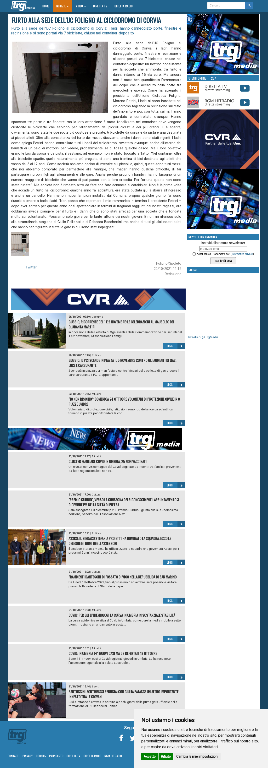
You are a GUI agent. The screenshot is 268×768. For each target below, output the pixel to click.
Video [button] (81, 6)
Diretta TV (100, 6)
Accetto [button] (150, 756)
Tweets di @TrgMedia (202, 337)
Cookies (41, 755)
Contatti (13, 755)
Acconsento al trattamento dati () (225, 254)
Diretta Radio (123, 6)
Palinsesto (56, 755)
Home (47, 5)
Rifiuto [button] (166, 756)
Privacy (28, 755)
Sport (95, 686)
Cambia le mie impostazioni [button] (197, 756)
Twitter (31, 267)
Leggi (176, 346)
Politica (96, 355)
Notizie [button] (62, 6)
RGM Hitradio (113, 755)
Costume (97, 316)
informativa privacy (242, 254)
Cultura (96, 494)
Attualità (97, 394)
